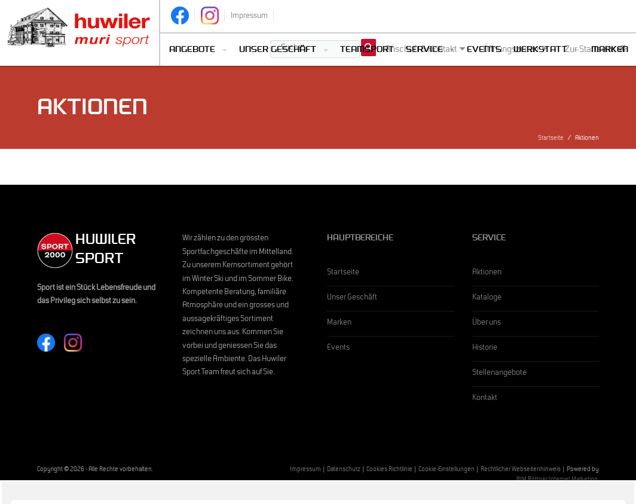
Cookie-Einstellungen (446, 470)
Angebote (192, 50)
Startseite (551, 139)
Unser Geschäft (277, 50)
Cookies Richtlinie (389, 470)
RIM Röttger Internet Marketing (557, 480)
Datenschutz (343, 470)
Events (484, 50)
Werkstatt (540, 50)
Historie (484, 348)
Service (424, 50)
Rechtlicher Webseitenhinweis (521, 470)
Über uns (486, 323)
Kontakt (484, 399)
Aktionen (487, 273)
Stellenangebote (499, 373)
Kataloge (487, 298)
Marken (609, 50)
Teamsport (367, 50)
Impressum (305, 470)
